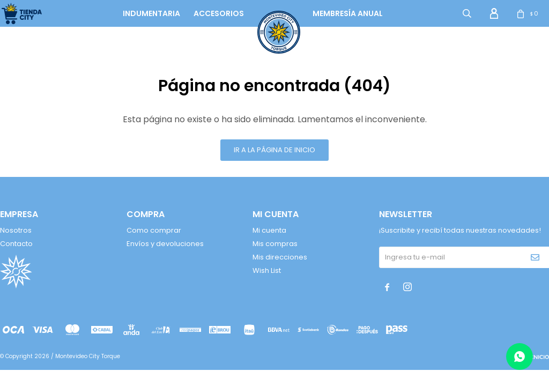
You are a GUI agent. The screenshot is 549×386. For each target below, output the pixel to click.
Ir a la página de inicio (274, 150)
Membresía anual (348, 13)
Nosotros (16, 230)
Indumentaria (151, 13)
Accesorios (219, 13)
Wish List (267, 270)
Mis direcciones (280, 257)
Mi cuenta (269, 230)
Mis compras (275, 244)
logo (268, 13)
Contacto (16, 244)
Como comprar (154, 230)
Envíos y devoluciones (165, 244)
